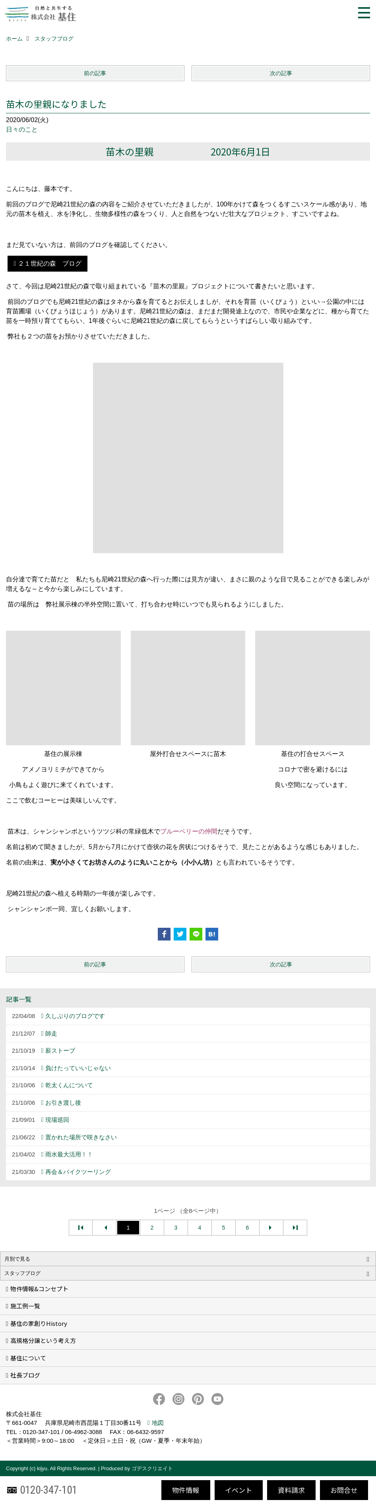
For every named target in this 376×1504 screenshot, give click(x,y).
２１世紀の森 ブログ (49, 263)
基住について (28, 1358)
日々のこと (22, 129)
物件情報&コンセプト (39, 1288)
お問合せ (343, 1490)
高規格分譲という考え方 (43, 1340)
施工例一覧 (25, 1306)
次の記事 (281, 73)
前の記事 (95, 73)
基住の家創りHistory (38, 1323)
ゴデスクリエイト (152, 1468)
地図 (158, 1422)
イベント (238, 1490)
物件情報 (185, 1490)
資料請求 (291, 1490)
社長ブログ (25, 1375)
